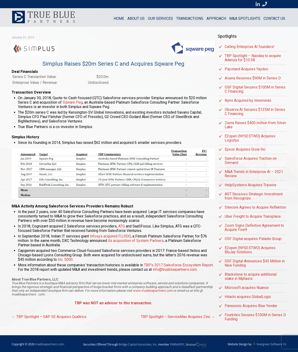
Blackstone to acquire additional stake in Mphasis (251, 276)
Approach (216, 18)
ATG (121, 226)
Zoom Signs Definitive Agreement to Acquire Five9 (254, 227)
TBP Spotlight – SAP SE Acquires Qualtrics (49, 317)
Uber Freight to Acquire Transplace (253, 216)
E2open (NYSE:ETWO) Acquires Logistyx (250, 138)
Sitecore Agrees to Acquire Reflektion (255, 207)
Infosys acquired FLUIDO (110, 236)
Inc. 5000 (65, 259)
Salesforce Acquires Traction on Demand (251, 160)
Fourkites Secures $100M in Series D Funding (255, 317)
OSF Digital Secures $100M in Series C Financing (255, 89)
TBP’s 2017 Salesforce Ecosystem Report (178, 265)
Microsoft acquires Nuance (247, 287)
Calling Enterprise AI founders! (249, 46)
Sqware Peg (73, 102)
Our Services (160, 18)
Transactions (189, 18)
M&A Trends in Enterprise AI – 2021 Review (254, 173)
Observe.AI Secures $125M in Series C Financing (255, 111)
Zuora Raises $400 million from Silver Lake (255, 125)
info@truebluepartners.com (175, 269)
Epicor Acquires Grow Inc (245, 149)
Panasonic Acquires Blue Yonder (251, 306)
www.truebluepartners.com (153, 290)
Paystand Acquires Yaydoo (246, 69)
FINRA (174, 344)
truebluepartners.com (49, 344)
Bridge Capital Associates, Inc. (138, 344)
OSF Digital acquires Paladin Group (253, 239)
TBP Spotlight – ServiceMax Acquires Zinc (178, 317)
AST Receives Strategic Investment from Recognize (254, 196)
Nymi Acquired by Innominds (248, 100)
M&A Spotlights (244, 18)
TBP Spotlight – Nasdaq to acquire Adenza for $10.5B (253, 58)
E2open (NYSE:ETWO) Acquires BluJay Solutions (250, 250)
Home (119, 18)
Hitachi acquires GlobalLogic (248, 296)
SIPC (182, 344)
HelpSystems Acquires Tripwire (250, 185)
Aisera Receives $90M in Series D (253, 78)
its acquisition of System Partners (136, 240)
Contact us (274, 18)
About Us (136, 18)
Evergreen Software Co (271, 344)
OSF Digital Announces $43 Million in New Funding (255, 263)
